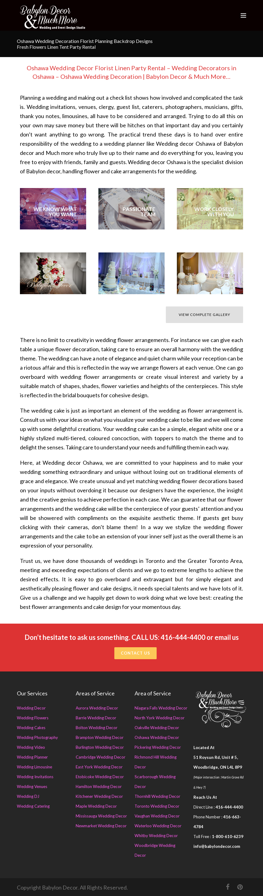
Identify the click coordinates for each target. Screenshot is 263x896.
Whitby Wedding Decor (156, 835)
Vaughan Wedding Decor (157, 815)
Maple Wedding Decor (96, 806)
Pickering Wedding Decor (158, 747)
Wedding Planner (32, 757)
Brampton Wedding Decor (100, 737)
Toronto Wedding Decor (157, 806)
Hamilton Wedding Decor (99, 786)
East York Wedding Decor (99, 766)
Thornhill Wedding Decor (157, 796)
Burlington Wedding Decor (100, 747)
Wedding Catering (33, 806)
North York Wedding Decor (160, 717)
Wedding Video (31, 747)
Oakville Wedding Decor (157, 727)
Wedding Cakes (31, 727)
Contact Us (135, 653)
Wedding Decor (31, 708)
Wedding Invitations (35, 776)
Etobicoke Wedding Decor (100, 776)
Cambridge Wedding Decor (100, 757)
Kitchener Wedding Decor (99, 796)
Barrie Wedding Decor (96, 717)
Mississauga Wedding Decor (101, 815)
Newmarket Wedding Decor (101, 825)
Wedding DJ (28, 796)
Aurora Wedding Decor (97, 708)
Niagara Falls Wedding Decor (161, 708)
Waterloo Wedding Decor (158, 825)
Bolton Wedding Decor (96, 727)
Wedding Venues (32, 786)
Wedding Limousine (34, 766)
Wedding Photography (37, 737)
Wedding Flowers (32, 717)
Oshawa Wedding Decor (157, 737)
